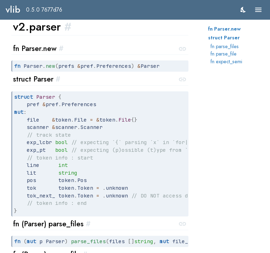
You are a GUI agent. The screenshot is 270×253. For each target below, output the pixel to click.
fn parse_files (225, 46)
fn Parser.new (224, 28)
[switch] (243, 9)
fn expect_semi (226, 61)
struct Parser (224, 37)
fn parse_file (224, 53)
